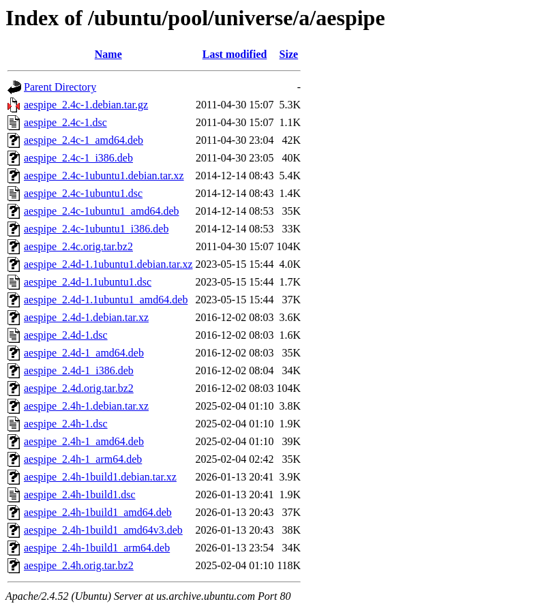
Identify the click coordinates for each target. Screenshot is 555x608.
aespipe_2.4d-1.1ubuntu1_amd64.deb (106, 299)
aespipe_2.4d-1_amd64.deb (84, 353)
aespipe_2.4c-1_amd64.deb (83, 140)
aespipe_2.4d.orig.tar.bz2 (79, 388)
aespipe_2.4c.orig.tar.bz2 (78, 246)
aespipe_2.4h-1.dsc (66, 423)
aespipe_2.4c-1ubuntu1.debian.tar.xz (104, 175)
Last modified (234, 54)
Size (289, 54)
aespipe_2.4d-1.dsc (66, 335)
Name (108, 54)
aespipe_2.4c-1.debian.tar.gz (86, 104)
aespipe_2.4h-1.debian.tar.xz (86, 406)
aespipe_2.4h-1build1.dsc (80, 494)
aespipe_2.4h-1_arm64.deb (83, 459)
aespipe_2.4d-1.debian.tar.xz (86, 317)
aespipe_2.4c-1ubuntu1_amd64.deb (101, 211)
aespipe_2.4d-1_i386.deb (79, 370)
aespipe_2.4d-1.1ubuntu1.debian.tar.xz (108, 264)
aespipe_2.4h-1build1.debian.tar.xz (100, 477)
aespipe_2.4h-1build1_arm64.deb (97, 547)
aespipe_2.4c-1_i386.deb (78, 158)
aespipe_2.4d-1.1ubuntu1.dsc (87, 282)
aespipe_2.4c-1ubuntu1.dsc (83, 193)
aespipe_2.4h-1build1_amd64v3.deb (103, 530)
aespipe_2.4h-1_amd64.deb (84, 441)
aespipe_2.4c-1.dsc (65, 122)
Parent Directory (60, 87)
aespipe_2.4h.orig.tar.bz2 (79, 565)
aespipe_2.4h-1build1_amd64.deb (98, 512)
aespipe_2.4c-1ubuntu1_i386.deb (96, 228)
